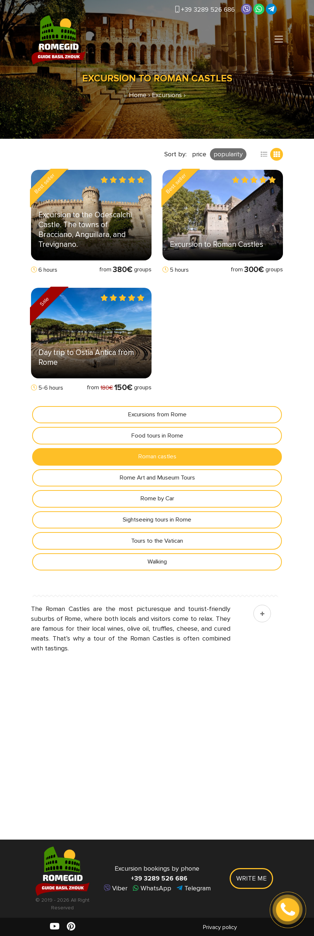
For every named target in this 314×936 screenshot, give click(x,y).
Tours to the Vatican (157, 545)
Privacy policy (220, 927)
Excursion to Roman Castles (216, 244)
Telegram (194, 888)
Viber (115, 888)
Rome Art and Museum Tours (157, 480)
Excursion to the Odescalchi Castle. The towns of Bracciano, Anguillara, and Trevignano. (85, 229)
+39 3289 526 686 (205, 9)
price (199, 154)
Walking (157, 567)
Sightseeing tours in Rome (157, 523)
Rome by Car (157, 502)
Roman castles (157, 458)
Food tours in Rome (157, 436)
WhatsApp (152, 888)
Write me (251, 878)
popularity (228, 154)
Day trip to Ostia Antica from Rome (86, 357)
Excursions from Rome (157, 415)
